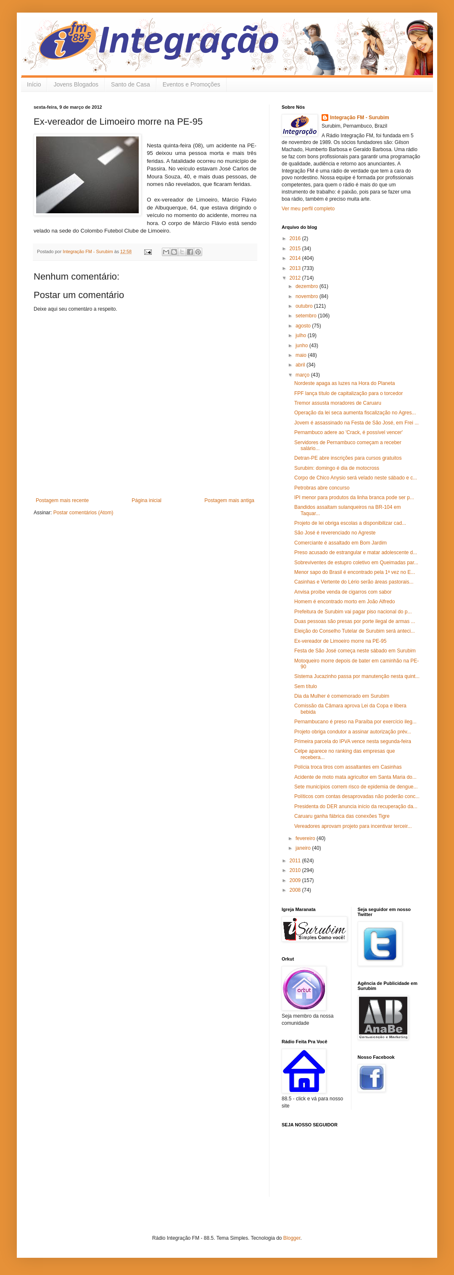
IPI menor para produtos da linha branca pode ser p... (354, 497)
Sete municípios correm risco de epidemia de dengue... (356, 787)
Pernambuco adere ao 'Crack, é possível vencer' (348, 432)
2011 (296, 861)
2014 (296, 258)
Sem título (305, 686)
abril (301, 365)
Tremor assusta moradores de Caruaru (337, 403)
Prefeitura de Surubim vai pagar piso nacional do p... (353, 612)
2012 (296, 278)
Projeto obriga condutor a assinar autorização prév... (352, 732)
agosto (304, 326)
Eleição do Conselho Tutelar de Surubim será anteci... (354, 631)
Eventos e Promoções (191, 84)
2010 (296, 870)
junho (302, 345)
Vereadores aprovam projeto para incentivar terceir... (353, 826)
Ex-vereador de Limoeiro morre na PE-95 (340, 641)
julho (302, 335)
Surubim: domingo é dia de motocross (336, 468)
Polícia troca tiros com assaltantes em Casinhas (347, 767)
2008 (296, 890)
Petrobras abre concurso (321, 488)
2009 (296, 880)
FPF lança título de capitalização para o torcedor (348, 393)
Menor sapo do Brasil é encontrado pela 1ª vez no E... (354, 572)
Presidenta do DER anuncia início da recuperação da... (355, 806)
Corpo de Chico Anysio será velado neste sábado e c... (355, 478)
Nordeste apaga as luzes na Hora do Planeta (344, 383)
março (303, 375)
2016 (296, 238)
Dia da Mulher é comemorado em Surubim (341, 696)
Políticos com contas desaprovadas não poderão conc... (357, 796)
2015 (296, 248)
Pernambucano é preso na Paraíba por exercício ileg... (355, 722)
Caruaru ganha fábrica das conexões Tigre (342, 816)
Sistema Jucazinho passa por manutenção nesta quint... (357, 676)
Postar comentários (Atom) (83, 513)
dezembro (307, 286)
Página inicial (146, 500)
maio (302, 355)
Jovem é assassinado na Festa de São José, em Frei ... (356, 423)
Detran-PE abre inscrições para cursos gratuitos (347, 458)
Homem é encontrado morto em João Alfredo (344, 602)
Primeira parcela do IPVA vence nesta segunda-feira (352, 741)
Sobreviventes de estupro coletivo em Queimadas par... (356, 563)
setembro (307, 316)
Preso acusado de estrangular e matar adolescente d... (355, 552)
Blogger (292, 1238)
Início (34, 84)
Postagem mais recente (62, 500)
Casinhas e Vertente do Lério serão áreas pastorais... (354, 582)
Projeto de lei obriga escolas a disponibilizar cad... (350, 523)
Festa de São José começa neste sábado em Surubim (355, 651)
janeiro (304, 848)
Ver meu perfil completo (308, 209)
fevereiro (306, 838)
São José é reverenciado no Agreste (334, 533)
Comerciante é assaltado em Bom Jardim (340, 543)
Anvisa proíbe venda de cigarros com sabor (342, 592)
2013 (296, 268)
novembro (307, 296)
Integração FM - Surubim (359, 117)
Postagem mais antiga (229, 500)
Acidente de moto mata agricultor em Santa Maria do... (355, 777)
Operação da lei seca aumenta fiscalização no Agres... (355, 413)
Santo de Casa (130, 84)
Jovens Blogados (75, 84)
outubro (305, 306)
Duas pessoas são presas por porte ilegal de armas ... (354, 621)
